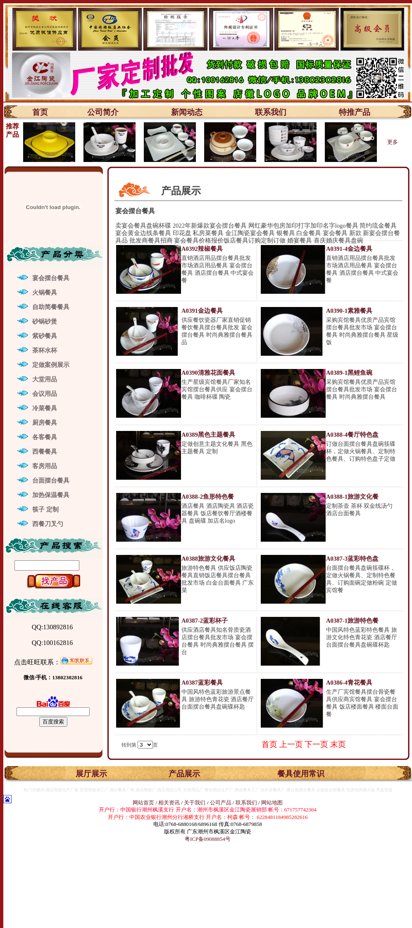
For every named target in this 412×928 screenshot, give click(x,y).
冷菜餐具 (44, 408)
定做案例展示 (50, 365)
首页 (40, 112)
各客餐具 (44, 437)
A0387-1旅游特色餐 (352, 620)
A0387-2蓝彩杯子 (204, 620)
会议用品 (44, 393)
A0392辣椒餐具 (202, 248)
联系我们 (270, 112)
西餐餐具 (44, 451)
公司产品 (220, 803)
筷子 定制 (45, 509)
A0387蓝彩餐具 (202, 682)
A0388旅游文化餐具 (208, 558)
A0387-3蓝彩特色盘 (352, 558)
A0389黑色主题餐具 (208, 434)
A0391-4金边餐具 (349, 248)
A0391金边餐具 (202, 310)
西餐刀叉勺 (47, 524)
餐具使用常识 (300, 773)
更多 (392, 142)
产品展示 (184, 773)
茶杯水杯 (44, 350)
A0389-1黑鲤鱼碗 (349, 372)
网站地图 (272, 803)
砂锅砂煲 (44, 321)
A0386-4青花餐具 (349, 682)
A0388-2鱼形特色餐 (207, 496)
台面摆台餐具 (50, 480)
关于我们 (195, 803)
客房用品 (44, 466)
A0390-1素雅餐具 (349, 310)
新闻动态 (186, 112)
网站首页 (143, 803)
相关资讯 (169, 803)
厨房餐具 (44, 422)
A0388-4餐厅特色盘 (352, 434)
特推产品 (354, 112)
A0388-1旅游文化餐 (352, 496)
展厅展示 (91, 773)
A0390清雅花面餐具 (208, 372)
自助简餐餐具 (50, 307)
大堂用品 (44, 379)
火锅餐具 (44, 292)
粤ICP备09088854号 (208, 839)
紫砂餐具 (44, 336)
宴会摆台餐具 (50, 278)
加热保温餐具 (50, 495)
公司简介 (103, 112)
